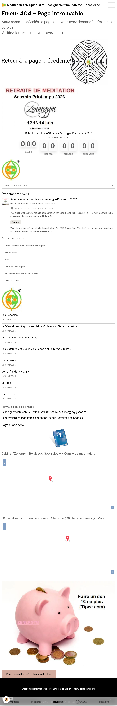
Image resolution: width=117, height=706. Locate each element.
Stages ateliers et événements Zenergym (25, 245)
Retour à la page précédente (36, 61)
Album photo (11, 252)
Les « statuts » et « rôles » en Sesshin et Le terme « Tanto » (36, 348)
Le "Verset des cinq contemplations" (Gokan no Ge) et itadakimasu (41, 326)
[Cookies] (6, 699)
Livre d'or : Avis (12, 280)
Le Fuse (6, 382)
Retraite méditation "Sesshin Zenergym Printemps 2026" (58, 133)
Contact (15, 222)
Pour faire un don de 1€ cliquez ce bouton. (28, 674)
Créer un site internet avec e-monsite (39, 689)
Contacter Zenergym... (15, 266)
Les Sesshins (10, 314)
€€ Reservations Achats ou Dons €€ (22, 273)
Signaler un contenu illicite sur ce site (77, 689)
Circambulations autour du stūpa (21, 337)
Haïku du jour (9, 394)
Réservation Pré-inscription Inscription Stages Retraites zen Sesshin (42, 417)
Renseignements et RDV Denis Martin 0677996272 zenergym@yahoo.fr (44, 412)
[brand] (51, 5)
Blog (7, 259)
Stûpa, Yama (9, 360)
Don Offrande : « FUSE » (15, 371)
